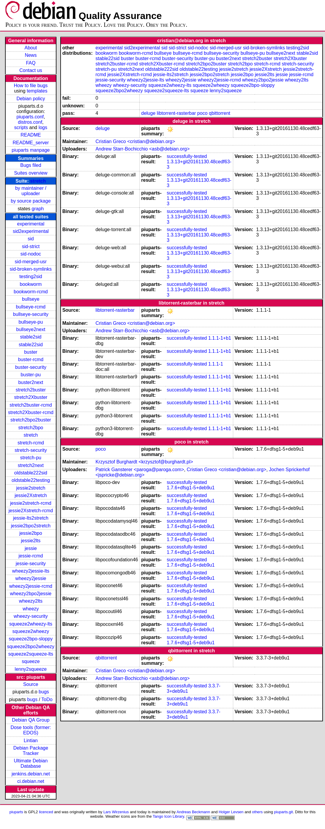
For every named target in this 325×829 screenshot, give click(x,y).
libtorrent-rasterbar (176, 113)
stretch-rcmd (31, 442)
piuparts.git (283, 812)
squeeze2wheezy (30, 631)
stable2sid (30, 336)
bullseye (31, 299)
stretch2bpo (30, 427)
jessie (31, 548)
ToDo (46, 699)
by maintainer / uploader (30, 191)
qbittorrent (219, 113)
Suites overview (30, 172)
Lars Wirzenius (116, 812)
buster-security (30, 367)
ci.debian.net (30, 781)
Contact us (30, 70)
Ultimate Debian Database (31, 763)
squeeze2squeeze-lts (30, 653)
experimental (31, 223)
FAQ (30, 62)
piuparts (16, 812)
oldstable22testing (31, 480)
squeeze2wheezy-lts (30, 623)
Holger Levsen (231, 812)
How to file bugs (31, 85)
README (30, 134)
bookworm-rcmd (31, 291)
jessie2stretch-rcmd (30, 503)
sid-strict (31, 246)
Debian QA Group (30, 720)
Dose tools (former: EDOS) (30, 730)
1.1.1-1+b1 (219, 338)
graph (38, 208)
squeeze (31, 661)
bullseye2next (30, 329)
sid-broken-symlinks (31, 269)
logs (43, 127)
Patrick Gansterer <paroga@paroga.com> (139, 469)
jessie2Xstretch (31, 495)
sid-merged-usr (31, 261)
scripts (21, 127)
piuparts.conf (30, 116)
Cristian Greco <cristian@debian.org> (135, 141)
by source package (31, 200)
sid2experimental (31, 231)
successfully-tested (187, 156)
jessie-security (31, 563)
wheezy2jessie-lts (30, 570)
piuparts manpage (31, 150)
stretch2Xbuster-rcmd (30, 412)
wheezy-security (31, 616)
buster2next (30, 382)
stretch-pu (30, 457)
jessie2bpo (30, 533)
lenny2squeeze (31, 669)
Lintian (31, 740)
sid (31, 238)
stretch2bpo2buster (30, 419)
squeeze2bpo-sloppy (31, 638)
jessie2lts (31, 540)
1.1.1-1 (215, 363)
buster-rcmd (30, 359)
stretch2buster (31, 389)
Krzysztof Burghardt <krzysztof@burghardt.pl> (144, 461)
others (257, 812)
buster (30, 352)
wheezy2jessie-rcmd (30, 586)
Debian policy (30, 98)
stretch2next (31, 465)
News (31, 55)
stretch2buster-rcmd (31, 405)
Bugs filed (30, 165)
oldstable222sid (30, 472)
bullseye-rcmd (31, 306)
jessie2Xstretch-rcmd (31, 510)
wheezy (31, 608)
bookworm (31, 284)
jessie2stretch (30, 487)
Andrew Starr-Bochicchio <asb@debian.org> (142, 148)
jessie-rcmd (31, 555)
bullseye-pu (31, 322)
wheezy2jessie (30, 578)
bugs (44, 691)
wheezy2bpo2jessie (31, 593)
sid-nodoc (30, 253)
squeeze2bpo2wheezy (30, 646)
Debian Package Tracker (30, 750)
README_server (31, 142)
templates (37, 90)
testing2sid (30, 276)
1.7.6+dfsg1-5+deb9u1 (190, 487)
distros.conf (30, 122)
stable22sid (31, 344)
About (31, 47)
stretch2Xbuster (30, 397)
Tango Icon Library (168, 816)
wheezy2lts (30, 601)
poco (202, 113)
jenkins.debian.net (31, 773)
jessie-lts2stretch (30, 518)
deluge (148, 113)
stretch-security (31, 450)
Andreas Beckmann (193, 812)
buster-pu (31, 374)
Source (30, 684)
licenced (46, 812)
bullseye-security (30, 314)
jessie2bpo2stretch (31, 525)
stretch (38, 181)
